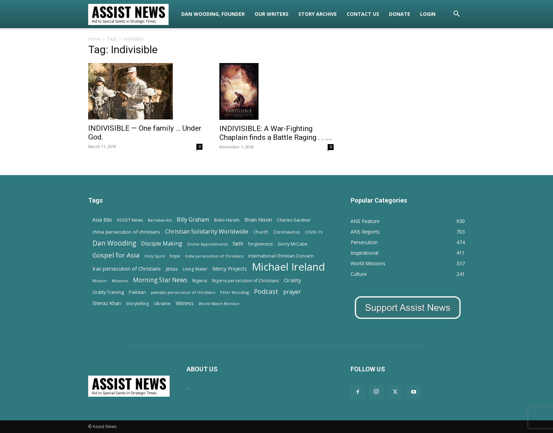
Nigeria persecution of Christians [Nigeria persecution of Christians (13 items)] (245, 280)
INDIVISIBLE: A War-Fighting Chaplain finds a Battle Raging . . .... (275, 133)
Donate (399, 14)
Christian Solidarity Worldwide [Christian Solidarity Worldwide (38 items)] (206, 231)
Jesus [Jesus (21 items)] (172, 268)
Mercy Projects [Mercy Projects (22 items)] (229, 268)
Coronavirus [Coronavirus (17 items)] (286, 232)
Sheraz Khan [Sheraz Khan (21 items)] (106, 303)
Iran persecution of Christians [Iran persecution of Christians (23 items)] (126, 268)
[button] (456, 14)
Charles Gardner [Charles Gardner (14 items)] (294, 220)
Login (428, 14)
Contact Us (363, 14)
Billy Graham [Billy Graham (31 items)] (193, 219)
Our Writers (271, 14)
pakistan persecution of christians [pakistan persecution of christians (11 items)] (183, 292)
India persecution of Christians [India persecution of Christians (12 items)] (214, 256)
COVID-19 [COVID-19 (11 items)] (313, 232)
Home (94, 39)
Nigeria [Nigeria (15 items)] (199, 281)
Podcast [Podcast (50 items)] (266, 291)
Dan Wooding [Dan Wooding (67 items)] (114, 243)
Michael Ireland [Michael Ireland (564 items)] (288, 267)
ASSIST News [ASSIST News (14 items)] (130, 220)
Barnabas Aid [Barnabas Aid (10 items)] (160, 220)
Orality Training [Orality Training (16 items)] (108, 292)
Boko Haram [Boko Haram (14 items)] (226, 220)
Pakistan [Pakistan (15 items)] (137, 292)
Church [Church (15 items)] (260, 232)
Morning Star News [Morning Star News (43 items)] (160, 280)
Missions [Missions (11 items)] (120, 280)
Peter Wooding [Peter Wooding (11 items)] (234, 292)
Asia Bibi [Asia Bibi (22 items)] (102, 219)
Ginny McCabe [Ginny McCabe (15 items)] (293, 244)
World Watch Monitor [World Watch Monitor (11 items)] (219, 303)
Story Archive (317, 14)
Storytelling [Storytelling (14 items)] (137, 304)
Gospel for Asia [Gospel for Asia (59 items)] (116, 255)
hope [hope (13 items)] (175, 256)
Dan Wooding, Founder (213, 14)
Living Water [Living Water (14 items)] (195, 269)
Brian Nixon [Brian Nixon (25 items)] (258, 219)
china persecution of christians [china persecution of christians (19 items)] (126, 232)
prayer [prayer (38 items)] (292, 291)
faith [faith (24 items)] (238, 243)
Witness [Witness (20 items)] (185, 303)
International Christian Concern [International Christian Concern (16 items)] (281, 256)
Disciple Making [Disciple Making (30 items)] (161, 243)
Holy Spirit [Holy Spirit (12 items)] (155, 256)
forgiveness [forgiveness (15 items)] (260, 244)
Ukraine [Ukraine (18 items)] (162, 303)
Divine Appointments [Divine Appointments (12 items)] (207, 244)
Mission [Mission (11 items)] (99, 280)
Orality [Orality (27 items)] (292, 280)
